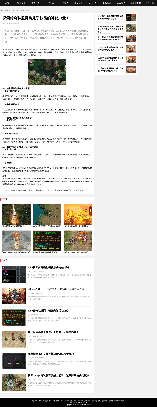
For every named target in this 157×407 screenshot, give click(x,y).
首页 (7, 3)
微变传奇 (36, 3)
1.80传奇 (107, 3)
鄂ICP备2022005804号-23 (78, 403)
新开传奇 (150, 3)
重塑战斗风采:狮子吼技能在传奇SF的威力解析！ (75, 190)
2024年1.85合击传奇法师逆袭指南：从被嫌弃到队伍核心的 (60, 289)
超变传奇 (78, 3)
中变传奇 (64, 3)
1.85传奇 (121, 3)
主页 (14, 10)
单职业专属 (135, 3)
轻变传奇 (50, 3)
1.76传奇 (93, 3)
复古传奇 (21, 3)
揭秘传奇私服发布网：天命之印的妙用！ (26, 190)
